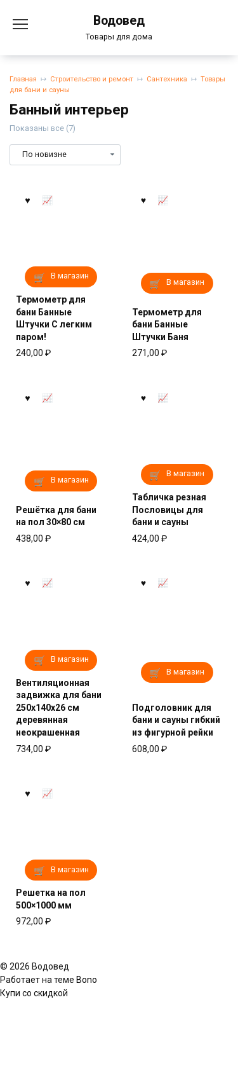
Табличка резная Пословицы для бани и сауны (169, 509)
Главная (23, 79)
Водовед (119, 20)
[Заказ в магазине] (65, 154)
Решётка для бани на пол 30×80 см (56, 516)
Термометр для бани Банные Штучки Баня (167, 324)
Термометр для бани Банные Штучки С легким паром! (54, 318)
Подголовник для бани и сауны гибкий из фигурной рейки (176, 720)
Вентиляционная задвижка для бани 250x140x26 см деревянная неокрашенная (59, 707)
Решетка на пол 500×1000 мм (51, 899)
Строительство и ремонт (91, 79)
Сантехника (167, 79)
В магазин (70, 275)
